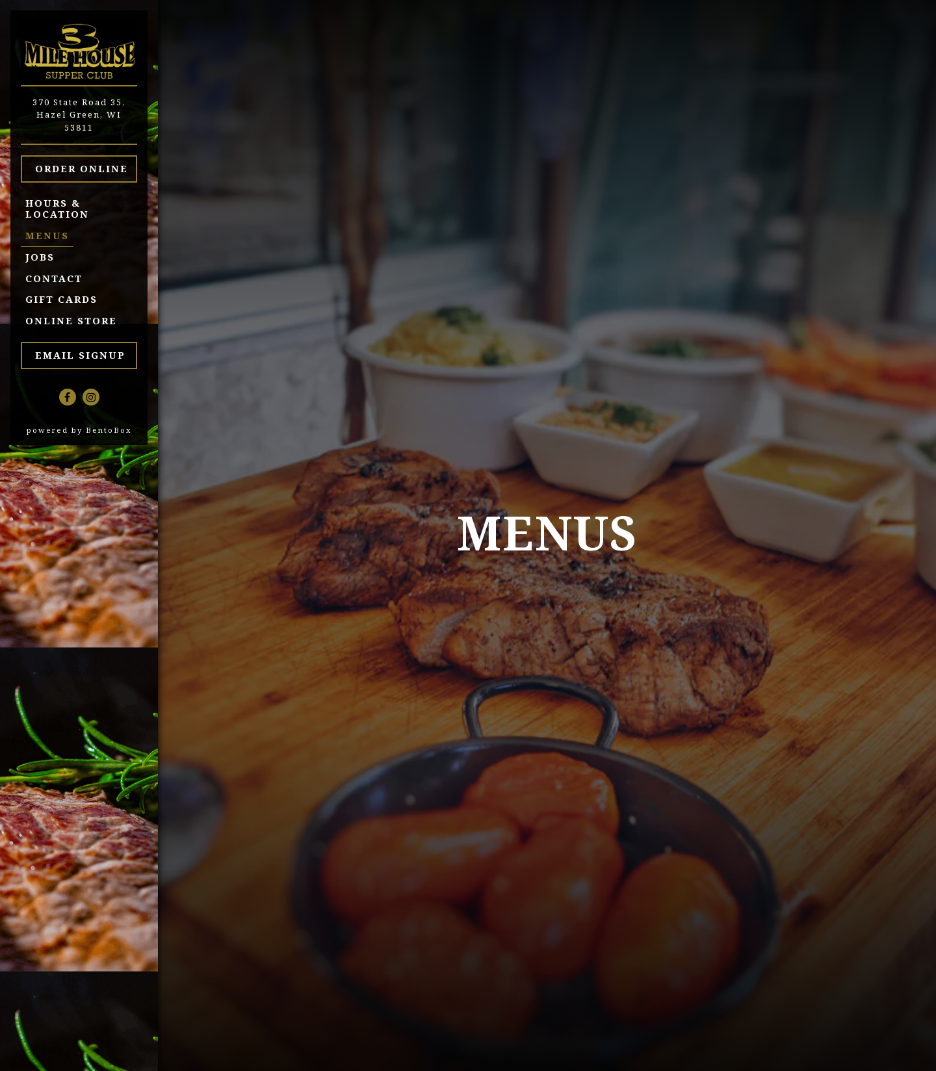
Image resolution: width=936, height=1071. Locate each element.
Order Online (86, 168)
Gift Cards (63, 298)
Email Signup (80, 355)
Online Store (73, 320)
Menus (47, 235)
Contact (54, 278)
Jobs (40, 257)
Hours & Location (57, 208)
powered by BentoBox (92, 429)
